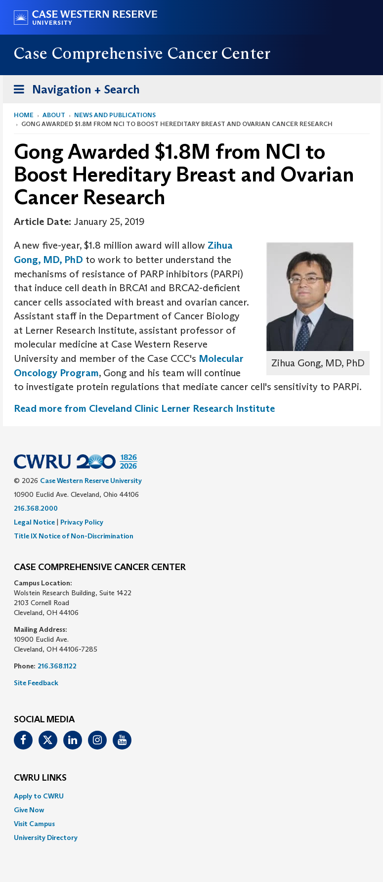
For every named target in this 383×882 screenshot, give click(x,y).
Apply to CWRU (39, 796)
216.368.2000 (36, 508)
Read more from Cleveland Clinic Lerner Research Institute (144, 408)
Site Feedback (36, 682)
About (54, 115)
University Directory (46, 837)
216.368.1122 (57, 666)
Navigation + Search (73, 91)
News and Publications (115, 115)
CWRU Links (40, 778)
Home (24, 115)
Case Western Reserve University (91, 480)
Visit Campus (34, 823)
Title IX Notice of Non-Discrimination (73, 535)
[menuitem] (192, 796)
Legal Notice (34, 522)
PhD (73, 259)
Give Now (29, 809)
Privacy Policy (81, 522)
